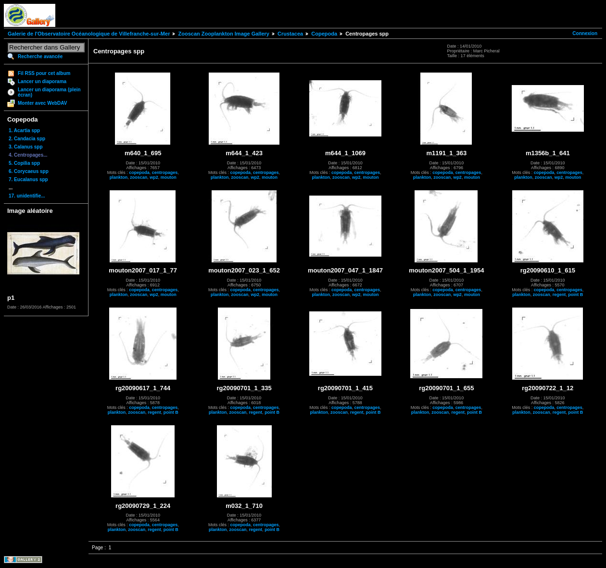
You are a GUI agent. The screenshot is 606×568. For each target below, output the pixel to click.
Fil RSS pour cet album (44, 73)
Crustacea (290, 34)
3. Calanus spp (26, 146)
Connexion (584, 33)
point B (575, 294)
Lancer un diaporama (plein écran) (49, 92)
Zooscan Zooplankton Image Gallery (223, 34)
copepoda (139, 172)
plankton (119, 177)
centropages (165, 172)
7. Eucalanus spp (28, 179)
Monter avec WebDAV (42, 103)
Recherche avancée (40, 56)
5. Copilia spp (24, 163)
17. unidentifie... (27, 195)
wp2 (154, 177)
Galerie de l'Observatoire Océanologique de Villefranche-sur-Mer (89, 34)
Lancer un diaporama (42, 81)
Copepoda (324, 34)
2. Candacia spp (27, 138)
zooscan (138, 177)
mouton (169, 177)
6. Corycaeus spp (29, 171)
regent (559, 294)
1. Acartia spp (24, 130)
